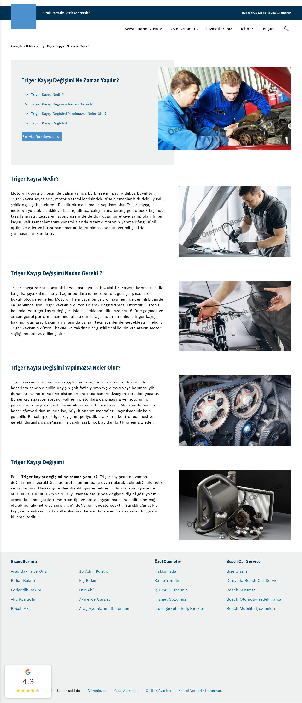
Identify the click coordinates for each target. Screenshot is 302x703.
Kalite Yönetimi (169, 580)
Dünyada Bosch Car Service (252, 580)
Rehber (246, 28)
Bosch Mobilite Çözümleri (250, 608)
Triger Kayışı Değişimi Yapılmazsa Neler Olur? (69, 114)
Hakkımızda (165, 571)
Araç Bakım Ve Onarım (32, 571)
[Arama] (286, 29)
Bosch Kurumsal (241, 589)
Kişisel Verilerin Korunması (201, 690)
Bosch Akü (21, 608)
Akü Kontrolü (23, 599)
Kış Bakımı (89, 580)
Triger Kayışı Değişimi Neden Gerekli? (62, 104)
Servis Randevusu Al (143, 28)
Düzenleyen (97, 690)
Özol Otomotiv (184, 28)
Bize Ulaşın (236, 571)
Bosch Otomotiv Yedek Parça (253, 599)
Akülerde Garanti (95, 599)
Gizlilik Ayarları (158, 690)
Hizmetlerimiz (219, 28)
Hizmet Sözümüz (170, 599)
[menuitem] (144, 28)
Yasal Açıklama (126, 690)
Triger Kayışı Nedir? (47, 94)
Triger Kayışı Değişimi (49, 123)
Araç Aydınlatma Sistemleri (104, 608)
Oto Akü (87, 589)
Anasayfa (16, 46)
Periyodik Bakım (26, 589)
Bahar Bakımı (23, 580)
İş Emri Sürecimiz (171, 589)
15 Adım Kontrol (94, 571)
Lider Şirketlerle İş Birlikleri (180, 608)
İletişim (267, 28)
